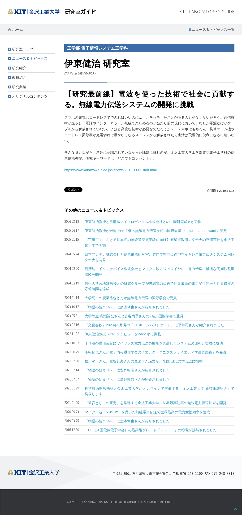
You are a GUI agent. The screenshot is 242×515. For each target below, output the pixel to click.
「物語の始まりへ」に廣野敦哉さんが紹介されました (127, 379)
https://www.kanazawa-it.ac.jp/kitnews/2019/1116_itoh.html (110, 170)
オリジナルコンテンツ (30, 96)
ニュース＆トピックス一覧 (213, 29)
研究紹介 (19, 68)
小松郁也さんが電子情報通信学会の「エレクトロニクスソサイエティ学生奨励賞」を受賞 (155, 352)
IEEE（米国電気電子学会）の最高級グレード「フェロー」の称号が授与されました (151, 430)
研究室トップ (22, 49)
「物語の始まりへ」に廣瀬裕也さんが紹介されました (127, 307)
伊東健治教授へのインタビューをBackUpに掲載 (123, 334)
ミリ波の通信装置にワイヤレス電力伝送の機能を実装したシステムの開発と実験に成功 (154, 343)
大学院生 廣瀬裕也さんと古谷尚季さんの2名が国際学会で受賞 (134, 316)
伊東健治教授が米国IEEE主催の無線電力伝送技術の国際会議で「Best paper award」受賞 (156, 231)
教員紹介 (19, 77)
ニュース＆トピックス (30, 59)
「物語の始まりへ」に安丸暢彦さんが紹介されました (127, 370)
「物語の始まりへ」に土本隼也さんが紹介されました (127, 421)
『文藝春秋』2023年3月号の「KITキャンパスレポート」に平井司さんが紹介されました (154, 325)
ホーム (17, 29)
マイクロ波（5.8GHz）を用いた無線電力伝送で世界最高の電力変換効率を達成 (147, 412)
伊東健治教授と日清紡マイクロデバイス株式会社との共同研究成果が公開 (143, 222)
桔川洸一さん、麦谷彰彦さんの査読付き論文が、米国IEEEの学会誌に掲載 (144, 361)
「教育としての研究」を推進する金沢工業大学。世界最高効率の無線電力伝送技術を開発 (155, 403)
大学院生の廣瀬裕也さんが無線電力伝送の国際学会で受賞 (131, 298)
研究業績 (19, 87)
